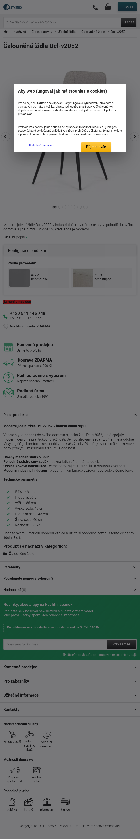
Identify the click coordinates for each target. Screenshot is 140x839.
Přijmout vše (96, 147)
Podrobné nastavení (41, 145)
